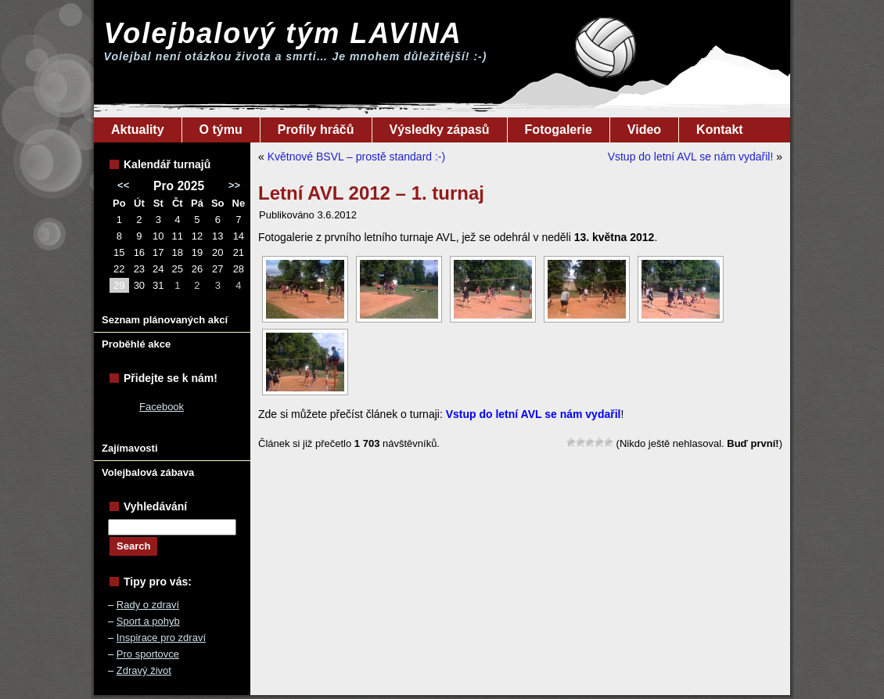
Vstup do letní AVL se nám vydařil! (691, 156)
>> (234, 185)
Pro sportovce (148, 654)
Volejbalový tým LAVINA (283, 33)
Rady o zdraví (148, 605)
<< (123, 185)
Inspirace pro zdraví (161, 637)
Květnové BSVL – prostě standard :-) (357, 156)
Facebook (161, 407)
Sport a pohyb (148, 621)
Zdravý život (144, 670)
